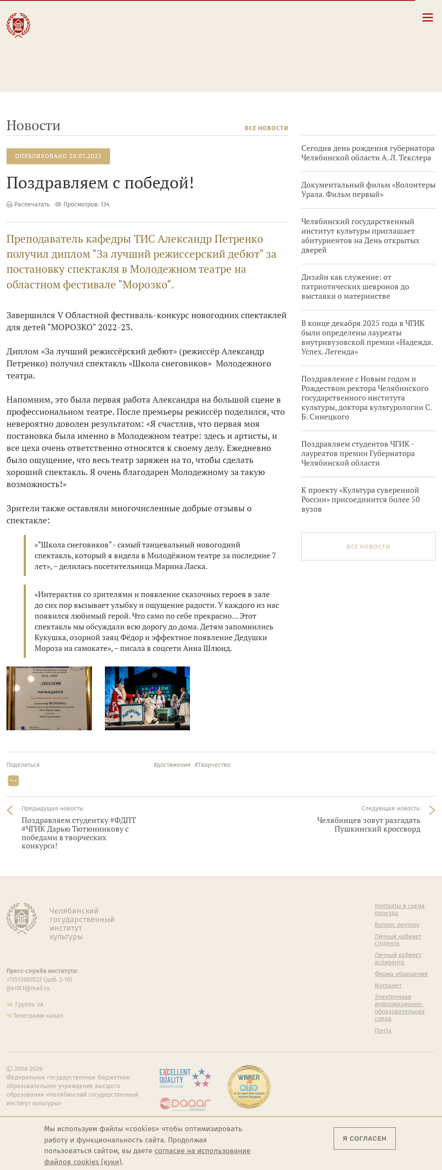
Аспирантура (172, 963)
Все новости (266, 128)
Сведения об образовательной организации (271, 19)
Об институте (172, 906)
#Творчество (212, 765)
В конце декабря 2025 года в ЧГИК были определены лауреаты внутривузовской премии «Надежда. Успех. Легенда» (367, 337)
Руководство (171, 917)
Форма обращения (401, 974)
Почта (383, 1030)
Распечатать (32, 204)
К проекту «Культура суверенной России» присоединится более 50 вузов (360, 499)
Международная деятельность (74, 56)
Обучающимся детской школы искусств (144, 63)
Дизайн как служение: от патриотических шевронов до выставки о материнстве (355, 286)
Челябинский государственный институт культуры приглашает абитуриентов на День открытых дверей (360, 235)
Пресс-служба (173, 987)
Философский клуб (291, 955)
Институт (61, 16)
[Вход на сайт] (392, 17)
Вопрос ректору (397, 925)
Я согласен (364, 1138)
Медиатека (169, 975)
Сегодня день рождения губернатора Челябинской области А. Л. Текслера (368, 153)
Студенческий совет (292, 985)
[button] (342, 17)
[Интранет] (379, 17)
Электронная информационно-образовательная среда (271, 66)
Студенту (134, 25)
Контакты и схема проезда (265, 30)
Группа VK (29, 1004)
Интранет (388, 985)
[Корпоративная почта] (367, 17)
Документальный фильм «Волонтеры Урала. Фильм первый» (368, 189)
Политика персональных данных (284, 1023)
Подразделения (176, 929)
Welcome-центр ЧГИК (286, 921)
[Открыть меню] (428, 22)
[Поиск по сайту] (355, 17)
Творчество (66, 44)
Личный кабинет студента (264, 47)
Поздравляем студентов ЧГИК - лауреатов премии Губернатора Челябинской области (358, 453)
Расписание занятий (256, 38)
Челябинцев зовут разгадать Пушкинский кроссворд (368, 824)
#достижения (172, 765)
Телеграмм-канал (38, 1016)
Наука (54, 34)
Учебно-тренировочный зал (292, 940)
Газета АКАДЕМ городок (285, 1001)
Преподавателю (147, 44)
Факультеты (170, 941)
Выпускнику (140, 34)
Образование (68, 25)
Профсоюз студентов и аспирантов (294, 971)
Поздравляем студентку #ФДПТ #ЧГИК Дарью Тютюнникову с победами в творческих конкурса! (79, 833)
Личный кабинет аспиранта (266, 55)
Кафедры (167, 952)
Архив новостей (408, 128)
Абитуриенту (141, 16)
